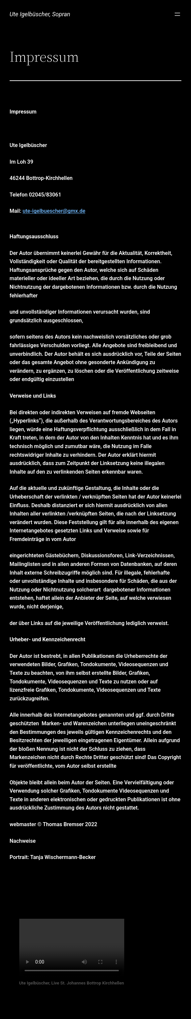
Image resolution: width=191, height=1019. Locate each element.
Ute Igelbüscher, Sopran (40, 14)
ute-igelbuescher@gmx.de (54, 211)
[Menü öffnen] (177, 14)
